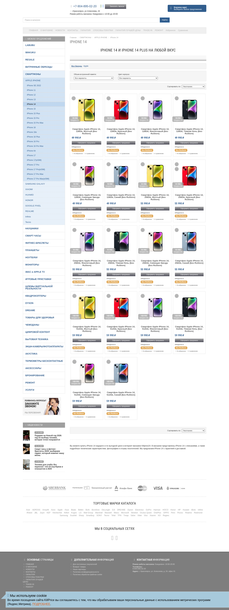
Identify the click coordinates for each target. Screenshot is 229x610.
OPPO (166, 513)
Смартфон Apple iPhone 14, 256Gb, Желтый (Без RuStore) (155, 197)
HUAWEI (29, 195)
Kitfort (66, 513)
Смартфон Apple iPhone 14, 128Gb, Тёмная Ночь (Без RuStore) (189, 131)
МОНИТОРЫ (32, 264)
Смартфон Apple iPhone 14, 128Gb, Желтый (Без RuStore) (86, 131)
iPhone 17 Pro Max (35, 174)
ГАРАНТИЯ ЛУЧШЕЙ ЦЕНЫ (128, 30)
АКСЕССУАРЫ (33, 368)
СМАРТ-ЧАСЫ (33, 235)
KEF (48, 513)
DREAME (30, 310)
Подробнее (41, 604)
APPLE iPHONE (100, 37)
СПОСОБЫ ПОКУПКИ (103, 30)
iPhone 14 (114, 37)
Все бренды (76, 66)
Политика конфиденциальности (84, 572)
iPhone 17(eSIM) (34, 160)
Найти (164, 20)
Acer (28, 510)
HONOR (29, 200)
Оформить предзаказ (86, 143)
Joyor (42, 513)
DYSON (29, 303)
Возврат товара (78, 567)
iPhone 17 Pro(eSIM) (36, 169)
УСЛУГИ (29, 390)
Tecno (28, 222)
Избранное (171, 30)
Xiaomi (153, 515)
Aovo (53, 510)
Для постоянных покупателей (83, 564)
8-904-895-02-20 (139, 569)
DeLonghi (106, 510)
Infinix (28, 216)
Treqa (126, 515)
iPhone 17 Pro (33, 165)
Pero (173, 513)
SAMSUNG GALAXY (35, 184)
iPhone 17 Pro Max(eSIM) (38, 179)
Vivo (146, 515)
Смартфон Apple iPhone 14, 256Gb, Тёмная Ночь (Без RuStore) (121, 263)
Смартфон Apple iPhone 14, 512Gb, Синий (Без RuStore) (121, 393)
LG (80, 513)
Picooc (180, 513)
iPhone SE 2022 (34, 85)
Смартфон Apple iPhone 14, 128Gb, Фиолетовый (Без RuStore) (155, 131)
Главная (73, 37)
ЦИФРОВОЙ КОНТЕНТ (37, 332)
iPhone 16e (32, 132)
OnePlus (157, 513)
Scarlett (73, 515)
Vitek (139, 515)
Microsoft (125, 513)
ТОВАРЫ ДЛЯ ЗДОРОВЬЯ (39, 317)
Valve (133, 515)
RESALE (30, 59)
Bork (88, 510)
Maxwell (108, 513)
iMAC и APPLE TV (35, 272)
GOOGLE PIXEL (33, 206)
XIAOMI (29, 189)
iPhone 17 (31, 155)
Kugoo (74, 513)
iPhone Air (31, 151)
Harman (157, 510)
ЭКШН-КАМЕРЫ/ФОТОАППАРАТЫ (44, 346)
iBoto (193, 510)
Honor (173, 510)
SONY (99, 515)
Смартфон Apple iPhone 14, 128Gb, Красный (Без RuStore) (121, 131)
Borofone (96, 510)
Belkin (81, 510)
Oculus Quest (146, 513)
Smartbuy (90, 515)
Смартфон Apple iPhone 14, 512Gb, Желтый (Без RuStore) (87, 329)
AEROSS (36, 510)
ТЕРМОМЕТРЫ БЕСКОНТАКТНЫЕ (44, 361)
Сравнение (183, 30)
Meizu (116, 513)
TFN (119, 515)
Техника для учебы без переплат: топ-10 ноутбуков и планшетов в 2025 (49, 467)
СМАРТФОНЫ (85, 37)
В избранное (77, 153)
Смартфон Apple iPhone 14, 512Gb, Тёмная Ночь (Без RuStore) (189, 329)
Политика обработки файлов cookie (86, 574)
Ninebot (134, 513)
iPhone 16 (31, 127)
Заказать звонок (115, 6)
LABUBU (30, 45)
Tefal (113, 515)
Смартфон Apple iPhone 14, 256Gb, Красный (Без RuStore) (189, 197)
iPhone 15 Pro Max (35, 123)
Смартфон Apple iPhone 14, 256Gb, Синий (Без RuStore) (189, 262)
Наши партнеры (78, 569)
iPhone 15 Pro (33, 118)
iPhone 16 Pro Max (35, 146)
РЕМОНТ (159, 30)
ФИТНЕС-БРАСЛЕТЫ (37, 243)
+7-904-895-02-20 (85, 6)
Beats (73, 510)
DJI (113, 510)
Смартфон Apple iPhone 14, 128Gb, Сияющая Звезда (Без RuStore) (87, 197)
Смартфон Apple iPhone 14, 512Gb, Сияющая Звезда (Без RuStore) (87, 394)
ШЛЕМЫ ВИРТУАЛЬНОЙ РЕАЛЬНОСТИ (39, 287)
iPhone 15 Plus (33, 113)
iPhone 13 (31, 99)
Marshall (99, 513)
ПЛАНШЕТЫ (32, 250)
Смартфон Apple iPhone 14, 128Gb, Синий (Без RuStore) (121, 196)
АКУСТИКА (31, 353)
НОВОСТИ (60, 30)
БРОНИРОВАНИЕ (35, 375)
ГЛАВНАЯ (33, 30)
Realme (188, 513)
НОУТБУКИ (31, 257)
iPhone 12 (31, 95)
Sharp (81, 515)
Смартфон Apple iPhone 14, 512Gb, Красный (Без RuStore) (121, 329)
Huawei (186, 510)
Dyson (130, 510)
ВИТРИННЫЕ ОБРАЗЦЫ (38, 67)
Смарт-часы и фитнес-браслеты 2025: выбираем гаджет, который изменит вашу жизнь (49, 452)
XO (159, 515)
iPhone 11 (31, 90)
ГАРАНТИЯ (85, 30)
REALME (29, 211)
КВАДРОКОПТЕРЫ (35, 296)
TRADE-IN (147, 30)
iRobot (29, 513)
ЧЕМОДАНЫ (32, 324)
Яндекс (166, 515)
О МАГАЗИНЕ (47, 30)
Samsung (64, 515)
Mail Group (88, 513)
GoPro (148, 510)
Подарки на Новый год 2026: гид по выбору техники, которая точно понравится (48, 437)
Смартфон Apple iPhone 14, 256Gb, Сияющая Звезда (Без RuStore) (155, 263)
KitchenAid (57, 513)
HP (179, 510)
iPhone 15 (31, 109)
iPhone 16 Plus (33, 137)
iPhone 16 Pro (33, 141)
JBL (36, 513)
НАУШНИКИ (31, 228)
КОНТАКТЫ (73, 30)
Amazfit (45, 510)
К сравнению (89, 153)
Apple (85, 66)
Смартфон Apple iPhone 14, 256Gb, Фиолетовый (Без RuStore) (87, 263)
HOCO (165, 510)
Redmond (198, 513)
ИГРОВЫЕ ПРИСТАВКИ (38, 279)
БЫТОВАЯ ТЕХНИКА (36, 339)
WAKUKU (30, 52)
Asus (67, 510)
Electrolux (139, 510)
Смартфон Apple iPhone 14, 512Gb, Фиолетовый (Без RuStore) (155, 329)
